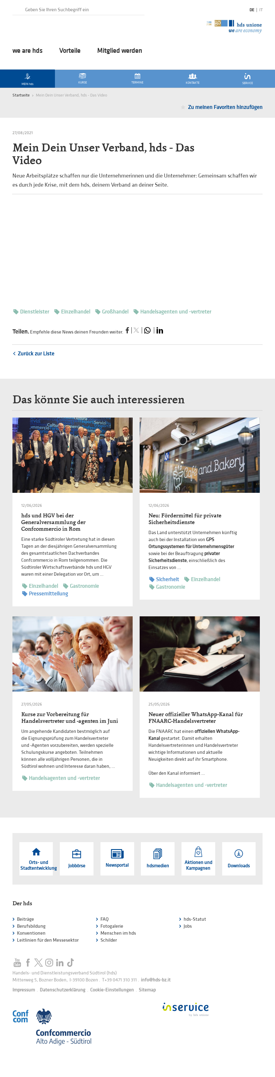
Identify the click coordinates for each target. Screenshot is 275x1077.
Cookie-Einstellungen (112, 990)
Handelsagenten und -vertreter (172, 312)
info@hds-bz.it (156, 980)
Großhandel (111, 312)
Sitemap (147, 990)
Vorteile (69, 51)
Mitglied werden (119, 51)
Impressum (23, 990)
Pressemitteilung (45, 594)
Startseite (21, 95)
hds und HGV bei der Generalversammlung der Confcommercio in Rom (53, 522)
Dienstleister (31, 312)
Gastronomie (81, 586)
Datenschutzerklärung (62, 990)
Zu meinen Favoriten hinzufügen (225, 107)
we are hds (27, 51)
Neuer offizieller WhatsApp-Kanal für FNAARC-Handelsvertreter (195, 717)
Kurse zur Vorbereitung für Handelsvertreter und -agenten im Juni (69, 717)
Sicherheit (164, 579)
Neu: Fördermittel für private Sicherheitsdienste (184, 519)
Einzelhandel (72, 312)
